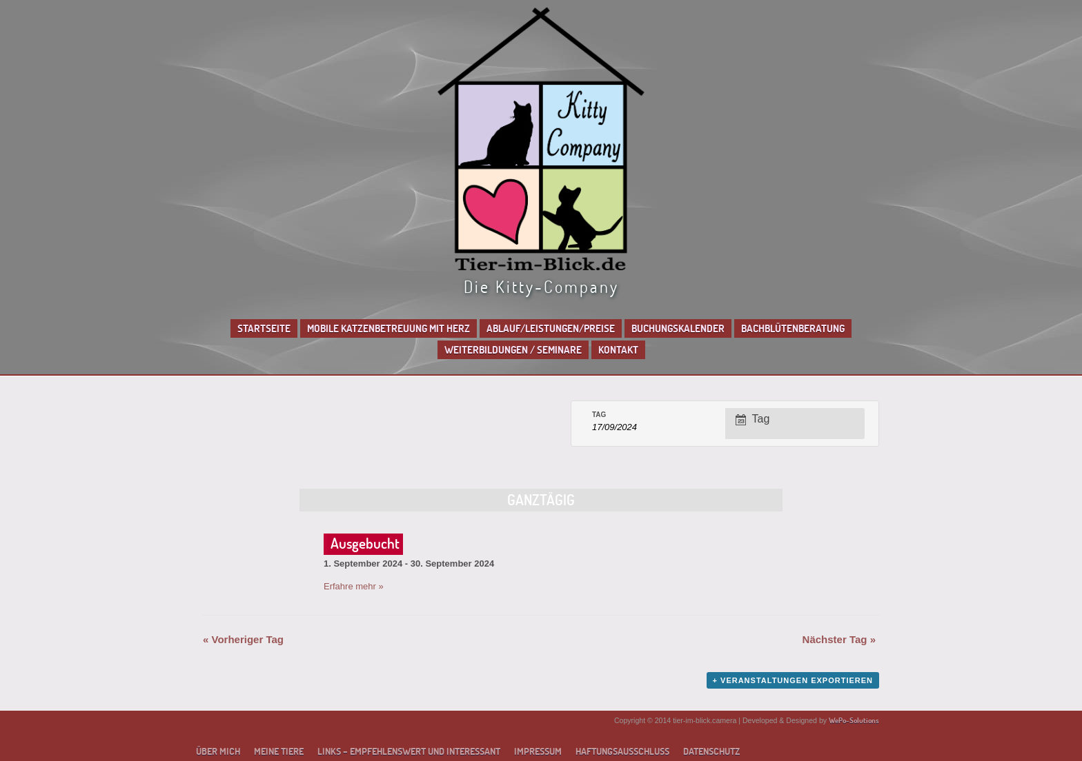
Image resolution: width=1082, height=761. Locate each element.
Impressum (538, 751)
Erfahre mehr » (354, 586)
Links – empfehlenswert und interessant (408, 751)
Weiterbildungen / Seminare (513, 349)
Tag (599, 415)
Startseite (264, 328)
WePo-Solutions (854, 720)
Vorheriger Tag (243, 639)
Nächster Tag (839, 639)
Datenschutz (711, 751)
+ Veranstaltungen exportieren (793, 680)
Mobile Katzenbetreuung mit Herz (388, 328)
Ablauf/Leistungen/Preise (550, 328)
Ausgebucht (365, 543)
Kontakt (618, 349)
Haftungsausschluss (622, 751)
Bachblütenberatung (793, 328)
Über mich (218, 751)
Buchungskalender (678, 328)
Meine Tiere (279, 751)
